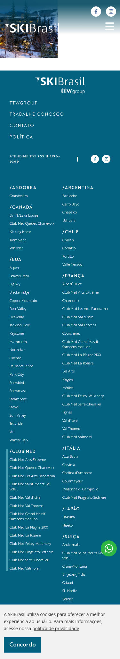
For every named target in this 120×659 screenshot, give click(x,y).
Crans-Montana (74, 567)
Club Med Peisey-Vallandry (30, 544)
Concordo (22, 645)
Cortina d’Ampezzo (77, 473)
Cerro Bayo (70, 204)
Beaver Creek (19, 276)
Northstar (17, 350)
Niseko (67, 526)
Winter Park (19, 440)
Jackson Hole (20, 325)
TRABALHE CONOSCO (37, 115)
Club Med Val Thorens (26, 506)
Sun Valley (18, 416)
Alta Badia (70, 457)
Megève (67, 380)
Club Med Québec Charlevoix (32, 224)
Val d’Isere (69, 421)
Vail (12, 432)
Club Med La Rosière (25, 536)
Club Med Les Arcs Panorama (32, 476)
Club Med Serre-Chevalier (29, 560)
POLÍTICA (21, 137)
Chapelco (69, 212)
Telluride (16, 424)
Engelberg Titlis (73, 575)
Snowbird (17, 383)
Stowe (14, 407)
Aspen (14, 268)
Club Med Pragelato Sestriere (31, 552)
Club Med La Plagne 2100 (29, 528)
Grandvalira (19, 196)
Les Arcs (68, 371)
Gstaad (67, 583)
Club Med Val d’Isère (25, 498)
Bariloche (69, 196)
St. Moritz (69, 591)
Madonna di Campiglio (80, 489)
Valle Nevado (72, 265)
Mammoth (18, 342)
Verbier (67, 599)
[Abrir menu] (109, 26)
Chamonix (70, 301)
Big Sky (15, 284)
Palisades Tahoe (21, 366)
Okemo (15, 358)
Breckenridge (19, 293)
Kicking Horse (20, 232)
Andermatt (71, 545)
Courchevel (71, 334)
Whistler (16, 248)
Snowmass (18, 391)
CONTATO (22, 126)
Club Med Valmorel (24, 569)
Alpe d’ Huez (72, 284)
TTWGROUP (23, 103)
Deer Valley (18, 309)
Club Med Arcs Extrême (28, 460)
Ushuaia (69, 221)
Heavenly (17, 317)
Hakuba (68, 517)
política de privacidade (55, 628)
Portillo (68, 257)
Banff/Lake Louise (24, 216)
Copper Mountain (23, 301)
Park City (17, 375)
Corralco (69, 248)
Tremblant (18, 240)
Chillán (68, 240)
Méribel (68, 388)
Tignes (67, 412)
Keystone (17, 334)
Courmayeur (72, 481)
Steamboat (18, 399)
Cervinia (68, 465)
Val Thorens (71, 429)
